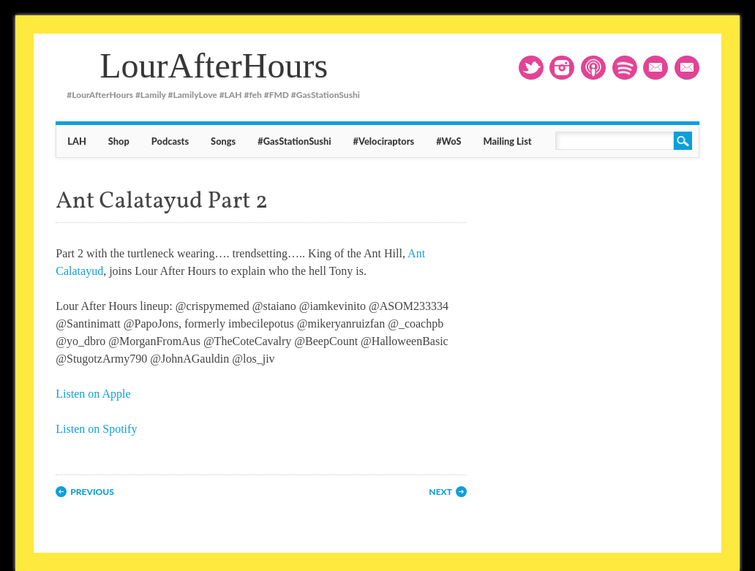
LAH (76, 141)
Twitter (531, 68)
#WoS (448, 141)
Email (655, 68)
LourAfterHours (213, 65)
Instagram (561, 68)
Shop (118, 141)
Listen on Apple (93, 393)
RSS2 (624, 68)
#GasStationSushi (294, 141)
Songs (223, 141)
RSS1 (593, 68)
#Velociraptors (384, 141)
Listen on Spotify (96, 429)
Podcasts (170, 141)
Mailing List (691, 69)
